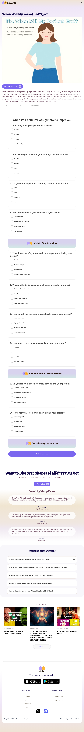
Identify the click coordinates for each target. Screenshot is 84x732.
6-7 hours (16, 352)
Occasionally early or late (21, 221)
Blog (27, 707)
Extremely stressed (19, 332)
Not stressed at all (19, 318)
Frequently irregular (19, 226)
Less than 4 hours (19, 361)
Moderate (16, 163)
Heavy (15, 168)
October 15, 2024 (34, 105)
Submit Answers (42, 454)
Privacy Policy (64, 719)
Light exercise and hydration (22, 289)
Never (15, 192)
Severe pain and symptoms (22, 274)
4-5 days (16, 134)
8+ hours (16, 347)
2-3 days (16, 129)
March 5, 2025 (34, 628)
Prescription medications (21, 303)
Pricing (27, 700)
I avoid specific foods (20, 402)
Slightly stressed (19, 323)
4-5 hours (16, 356)
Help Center (58, 700)
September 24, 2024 (62, 628)
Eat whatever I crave (20, 397)
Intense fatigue (18, 269)
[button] (81, 2)
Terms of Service (75, 719)
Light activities (18, 421)
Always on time (18, 216)
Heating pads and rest (20, 298)
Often (15, 202)
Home (27, 697)
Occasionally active (19, 426)
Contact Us (58, 697)
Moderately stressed (20, 327)
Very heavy (17, 173)
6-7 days (16, 139)
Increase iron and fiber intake (22, 392)
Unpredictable (18, 231)
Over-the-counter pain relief (22, 294)
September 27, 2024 (9, 628)
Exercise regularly (19, 416)
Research (27, 704)
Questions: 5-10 (24, 105)
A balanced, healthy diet (21, 387)
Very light (16, 158)
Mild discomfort (18, 260)
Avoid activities (18, 431)
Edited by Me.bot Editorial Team (10, 105)
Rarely (15, 187)
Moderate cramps (19, 264)
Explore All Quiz (42, 646)
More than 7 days (19, 144)
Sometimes (17, 197)
